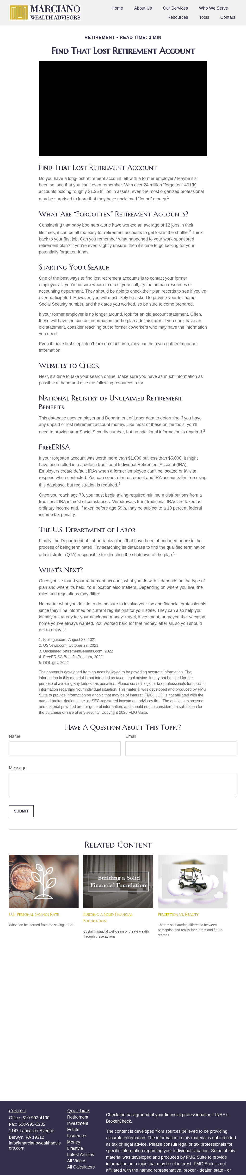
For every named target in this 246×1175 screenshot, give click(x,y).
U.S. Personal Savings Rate (34, 914)
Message (17, 767)
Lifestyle (75, 1148)
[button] (117, 8)
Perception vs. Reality (178, 914)
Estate (73, 1129)
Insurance (76, 1135)
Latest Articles (80, 1154)
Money (73, 1142)
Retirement (77, 1117)
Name (14, 736)
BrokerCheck (118, 1121)
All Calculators (81, 1167)
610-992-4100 (36, 1117)
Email (130, 736)
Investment (77, 1123)
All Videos (76, 1160)
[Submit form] (21, 811)
